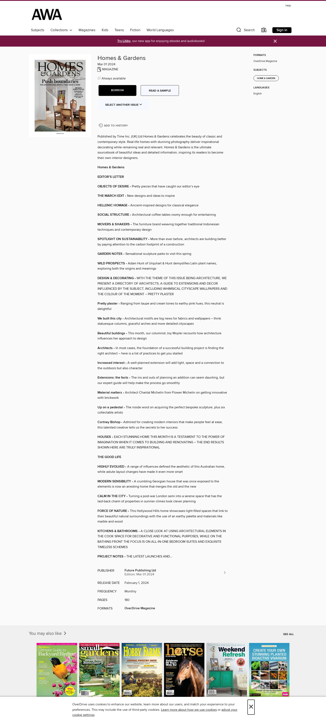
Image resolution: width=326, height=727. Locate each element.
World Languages (160, 30)
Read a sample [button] (160, 91)
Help (288, 5)
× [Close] (251, 707)
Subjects (37, 30)
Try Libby (124, 41)
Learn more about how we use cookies (189, 710)
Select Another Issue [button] (123, 105)
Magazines (87, 30)
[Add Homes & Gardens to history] (114, 125)
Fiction (135, 30)
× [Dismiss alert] (275, 41)
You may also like (48, 633)
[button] (245, 31)
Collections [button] (61, 30)
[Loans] (264, 31)
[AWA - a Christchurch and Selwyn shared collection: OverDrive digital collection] (47, 14)
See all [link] (288, 634)
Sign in (282, 30)
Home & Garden (266, 78)
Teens (119, 30)
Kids (105, 30)
